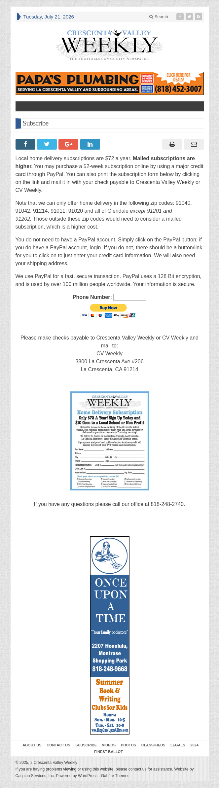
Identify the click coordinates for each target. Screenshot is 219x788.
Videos (109, 745)
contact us (137, 769)
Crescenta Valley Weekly (53, 762)
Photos (128, 745)
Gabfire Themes (115, 775)
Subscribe (86, 745)
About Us (31, 745)
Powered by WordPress (76, 775)
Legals (177, 745)
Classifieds (153, 745)
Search (158, 16)
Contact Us (58, 745)
